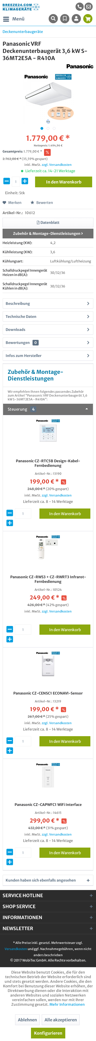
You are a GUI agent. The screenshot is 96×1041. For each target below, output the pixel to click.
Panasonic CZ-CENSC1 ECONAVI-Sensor (48, 693)
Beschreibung (18, 303)
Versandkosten (16, 949)
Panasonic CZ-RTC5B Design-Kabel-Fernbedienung (48, 463)
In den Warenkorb (69, 513)
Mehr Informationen (67, 1004)
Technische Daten (21, 316)
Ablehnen (27, 1019)
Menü (14, 18)
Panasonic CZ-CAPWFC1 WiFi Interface (48, 804)
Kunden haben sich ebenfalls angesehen (41, 880)
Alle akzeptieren (61, 1019)
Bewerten (41, 202)
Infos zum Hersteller (23, 355)
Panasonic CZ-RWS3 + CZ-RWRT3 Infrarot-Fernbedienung (48, 579)
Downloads (15, 329)
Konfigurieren (48, 1033)
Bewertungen (18, 342)
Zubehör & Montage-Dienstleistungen (48, 233)
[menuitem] (88, 7)
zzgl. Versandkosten (57, 165)
